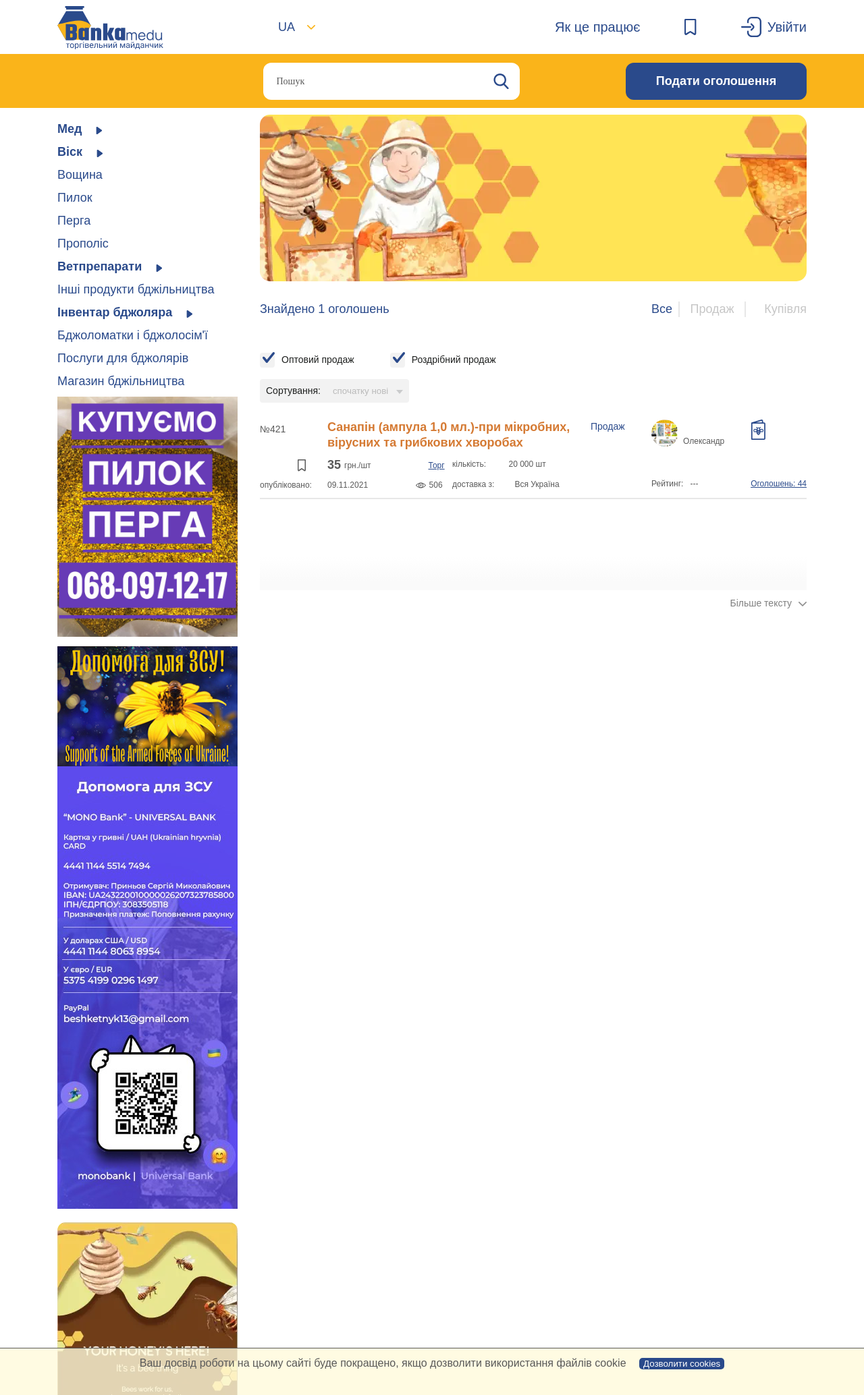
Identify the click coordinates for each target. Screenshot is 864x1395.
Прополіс (83, 243)
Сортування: (293, 390)
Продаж (712, 309)
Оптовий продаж (317, 359)
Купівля (785, 309)
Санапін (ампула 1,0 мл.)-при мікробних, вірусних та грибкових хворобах (448, 434)
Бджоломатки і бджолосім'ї (132, 335)
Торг (436, 465)
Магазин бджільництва (120, 381)
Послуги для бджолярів (122, 358)
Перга (73, 220)
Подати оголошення (716, 81)
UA (286, 27)
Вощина (80, 174)
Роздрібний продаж (454, 359)
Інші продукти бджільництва (135, 289)
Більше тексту (761, 603)
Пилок (74, 197)
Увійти (787, 27)
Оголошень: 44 (779, 483)
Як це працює (597, 27)
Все (661, 309)
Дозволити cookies (681, 1364)
